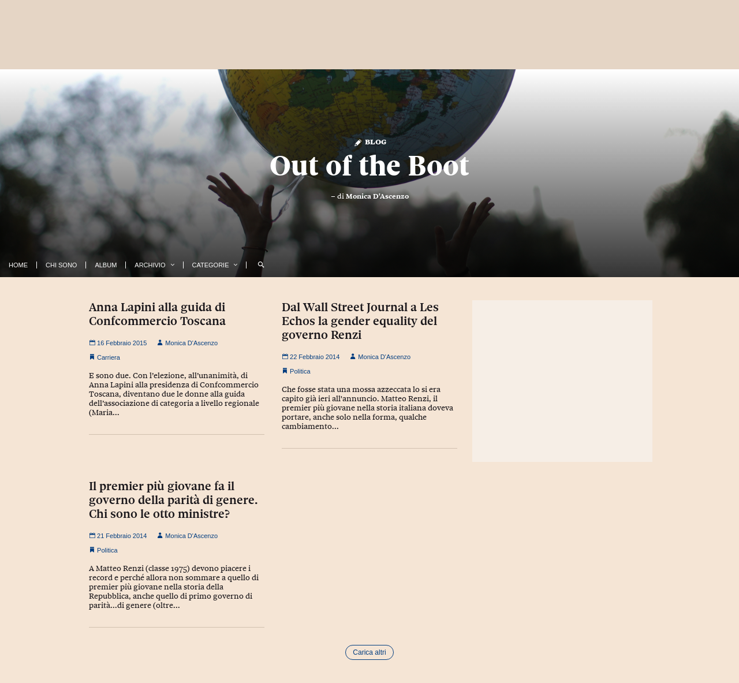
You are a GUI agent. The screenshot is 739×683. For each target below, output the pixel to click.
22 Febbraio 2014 (310, 356)
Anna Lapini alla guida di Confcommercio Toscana (157, 314)
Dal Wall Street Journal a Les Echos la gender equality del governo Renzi (360, 321)
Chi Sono (61, 265)
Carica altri (369, 652)
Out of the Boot (369, 165)
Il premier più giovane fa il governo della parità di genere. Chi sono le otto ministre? (173, 500)
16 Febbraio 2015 (118, 342)
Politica (300, 371)
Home (18, 265)
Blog (369, 141)
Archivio (150, 265)
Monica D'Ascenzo (377, 196)
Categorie (210, 265)
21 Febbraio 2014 (118, 535)
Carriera (108, 357)
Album (106, 265)
